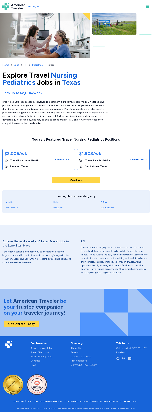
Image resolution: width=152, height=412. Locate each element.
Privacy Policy (18, 401)
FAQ (33, 364)
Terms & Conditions (73, 401)
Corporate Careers (81, 356)
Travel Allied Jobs (40, 352)
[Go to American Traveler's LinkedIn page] (130, 358)
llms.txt (86, 401)
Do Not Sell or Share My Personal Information (44, 401)
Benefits (35, 360)
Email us (120, 352)
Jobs (16, 64)
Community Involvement (84, 364)
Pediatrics (37, 64)
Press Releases (79, 360)
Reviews (75, 352)
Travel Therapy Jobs (41, 356)
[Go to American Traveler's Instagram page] (124, 358)
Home (5, 64)
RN (25, 64)
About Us (76, 348)
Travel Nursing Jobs (41, 348)
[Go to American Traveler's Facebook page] (118, 358)
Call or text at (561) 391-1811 (131, 348)
